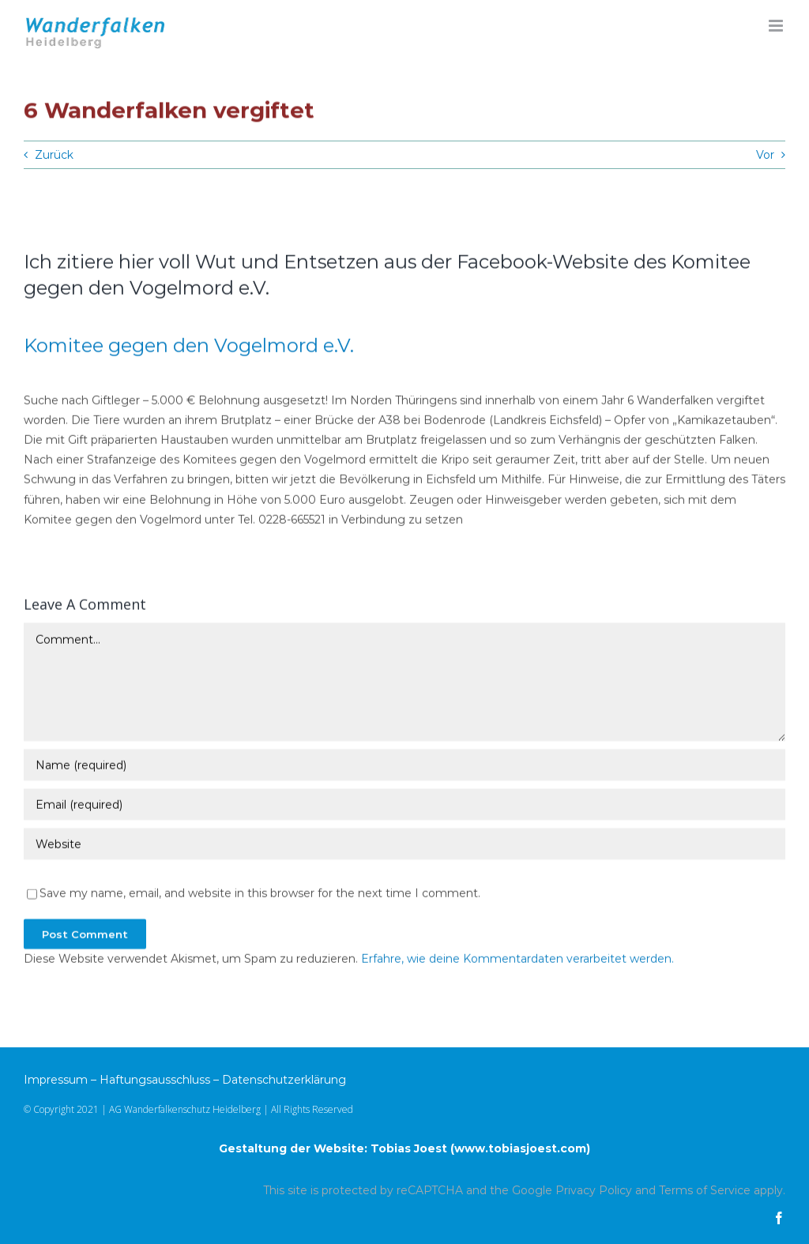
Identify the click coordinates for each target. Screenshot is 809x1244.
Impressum (56, 1080)
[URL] (404, 845)
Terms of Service (705, 1190)
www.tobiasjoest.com (520, 1148)
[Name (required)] (404, 766)
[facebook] (779, 1218)
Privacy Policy (593, 1190)
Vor (765, 155)
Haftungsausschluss (155, 1080)
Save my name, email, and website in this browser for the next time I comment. (260, 894)
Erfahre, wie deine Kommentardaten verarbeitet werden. (517, 960)
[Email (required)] (404, 805)
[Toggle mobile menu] (777, 25)
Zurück (54, 155)
